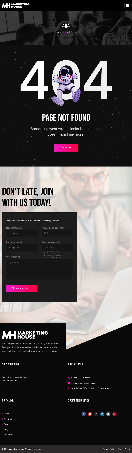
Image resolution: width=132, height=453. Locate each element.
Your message (13, 256)
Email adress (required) (53, 228)
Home (58, 32)
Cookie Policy (124, 449)
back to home (66, 147)
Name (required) (14, 228)
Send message (21, 288)
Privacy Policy (109, 449)
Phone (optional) (14, 242)
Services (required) (51, 242)
